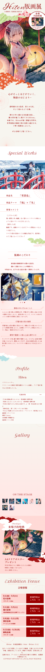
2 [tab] (22, 302)
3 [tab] (24, 302)
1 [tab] (20, 302)
